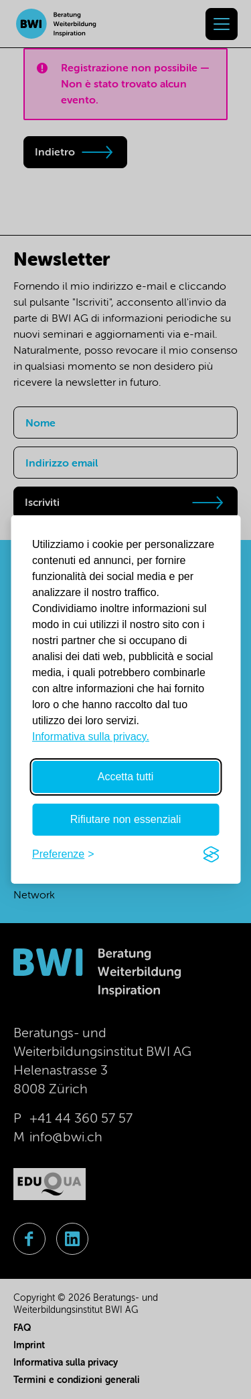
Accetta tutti (126, 776)
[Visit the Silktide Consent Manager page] (211, 854)
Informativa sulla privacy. (90, 736)
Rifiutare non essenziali (125, 819)
